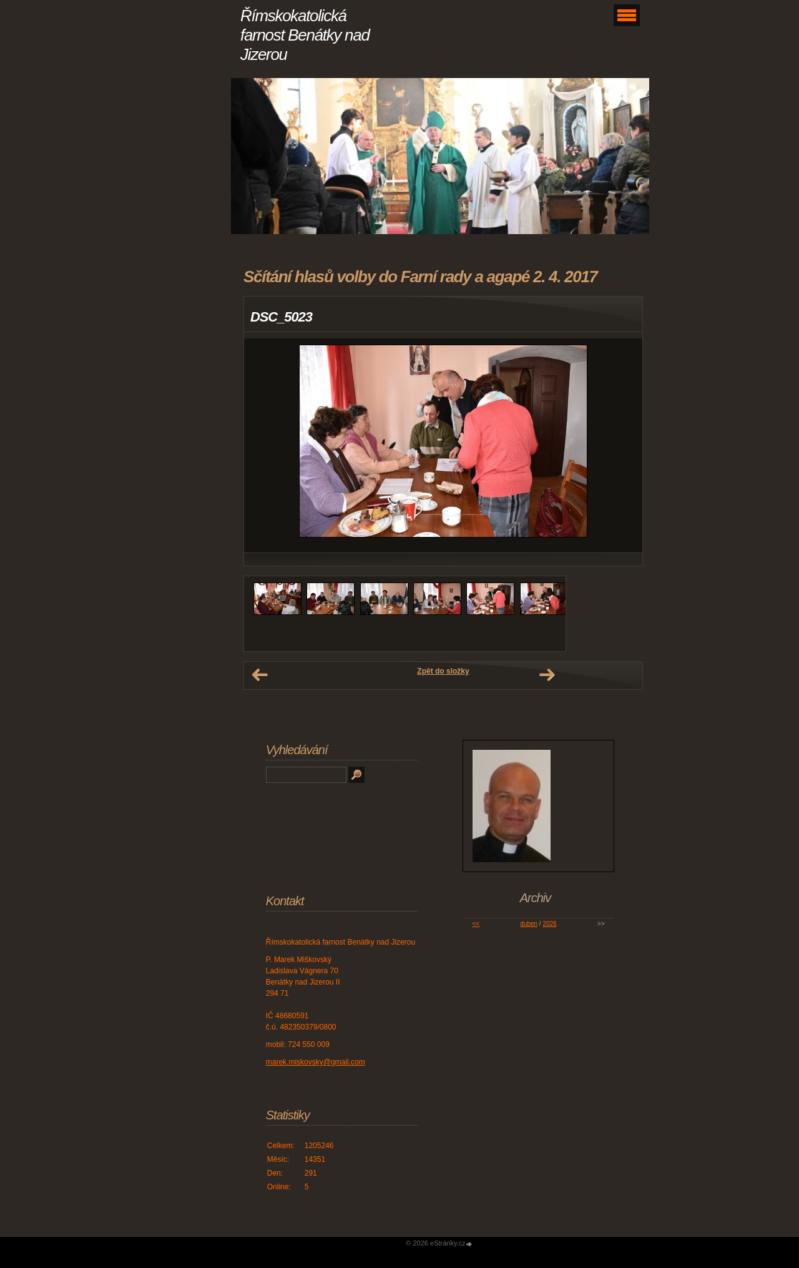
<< (475, 923)
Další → (546, 675)
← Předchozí (259, 675)
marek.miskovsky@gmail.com (315, 1062)
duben (528, 923)
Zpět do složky (443, 671)
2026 (549, 923)
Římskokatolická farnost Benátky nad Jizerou (305, 35)
